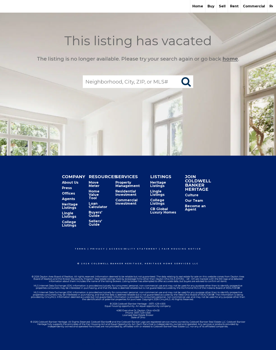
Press (67, 188)
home (230, 59)
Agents (68, 199)
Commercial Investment (126, 201)
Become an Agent (195, 207)
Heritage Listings (70, 206)
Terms (80, 249)
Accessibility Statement (133, 249)
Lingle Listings (69, 215)
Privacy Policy (111, 343)
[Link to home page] (5, 6)
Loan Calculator (98, 205)
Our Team (194, 201)
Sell (222, 6)
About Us (70, 182)
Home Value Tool (94, 194)
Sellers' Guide (95, 223)
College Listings (69, 223)
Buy (211, 6)
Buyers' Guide (95, 214)
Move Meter (94, 184)
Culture (191, 195)
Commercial (254, 6)
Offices (68, 193)
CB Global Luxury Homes (163, 210)
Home (197, 6)
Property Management (127, 184)
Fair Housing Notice (181, 249)
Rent (234, 6)
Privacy (97, 249)
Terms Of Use (86, 343)
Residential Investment (125, 193)
